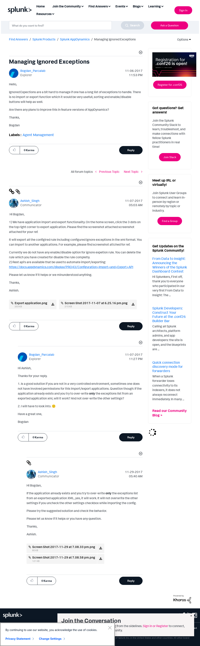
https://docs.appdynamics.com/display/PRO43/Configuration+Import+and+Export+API (71, 267)
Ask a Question (169, 25)
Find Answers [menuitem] (98, 6)
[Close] (110, 628)
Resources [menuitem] (44, 14)
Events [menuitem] (120, 6)
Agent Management (38, 134)
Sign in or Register (155, 626)
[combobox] (76, 25)
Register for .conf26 (170, 84)
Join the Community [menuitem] (66, 6)
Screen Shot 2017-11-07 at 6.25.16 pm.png (96, 303)
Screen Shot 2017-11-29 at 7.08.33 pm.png (63, 547)
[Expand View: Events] (127, 6)
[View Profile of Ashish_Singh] (29, 201)
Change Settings (50, 638)
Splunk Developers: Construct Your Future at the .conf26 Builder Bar (169, 314)
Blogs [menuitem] (137, 6)
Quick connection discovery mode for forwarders (167, 366)
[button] (140, 52)
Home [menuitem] (40, 6)
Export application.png (31, 303)
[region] (57, 634)
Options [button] (181, 39)
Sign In (183, 10)
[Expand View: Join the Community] (82, 6)
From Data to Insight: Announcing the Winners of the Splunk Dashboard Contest (169, 264)
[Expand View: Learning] (162, 6)
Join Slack (169, 157)
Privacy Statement (17, 638)
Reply (131, 150)
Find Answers (18, 39)
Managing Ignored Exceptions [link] (115, 39)
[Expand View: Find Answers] (109, 6)
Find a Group (170, 221)
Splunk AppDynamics (75, 39)
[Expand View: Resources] (53, 13)
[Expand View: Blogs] (142, 6)
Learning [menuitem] (154, 6)
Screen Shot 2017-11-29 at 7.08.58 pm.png (63, 557)
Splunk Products (43, 39)
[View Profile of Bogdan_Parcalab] (32, 71)
